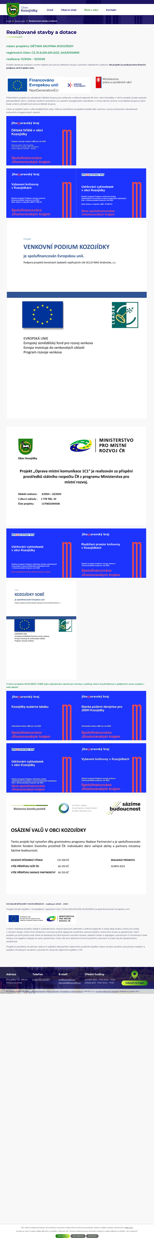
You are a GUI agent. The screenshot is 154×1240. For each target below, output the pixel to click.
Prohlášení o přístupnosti (71, 991)
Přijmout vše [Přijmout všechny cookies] (62, 1236)
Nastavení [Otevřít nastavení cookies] (93, 1236)
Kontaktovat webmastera (34, 991)
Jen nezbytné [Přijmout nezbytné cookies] (78, 1236)
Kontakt (111, 10)
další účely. (129, 1227)
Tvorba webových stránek (107, 991)
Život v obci (91, 10)
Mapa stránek (52, 991)
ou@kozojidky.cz (67, 979)
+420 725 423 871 (41, 979)
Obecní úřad (68, 10)
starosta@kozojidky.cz (70, 983)
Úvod (50, 10)
